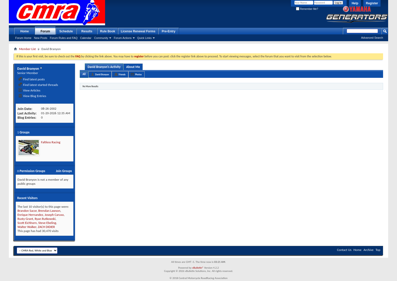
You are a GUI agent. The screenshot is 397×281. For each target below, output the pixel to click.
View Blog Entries (32, 96)
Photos (138, 74)
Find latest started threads (38, 85)
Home (24, 31)
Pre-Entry (168, 31)
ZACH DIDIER (46, 227)
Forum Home (23, 37)
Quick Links (144, 37)
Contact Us (344, 250)
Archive (368, 250)
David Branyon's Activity (104, 67)
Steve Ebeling (47, 223)
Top (377, 250)
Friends (121, 74)
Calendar (85, 37)
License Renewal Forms (138, 31)
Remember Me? (307, 9)
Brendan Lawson (49, 211)
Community (101, 37)
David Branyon (102, 74)
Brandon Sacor (27, 211)
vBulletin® (198, 267)
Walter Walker (26, 227)
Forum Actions (122, 37)
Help (355, 3)
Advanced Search (372, 37)
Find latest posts (31, 79)
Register (372, 3)
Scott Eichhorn (27, 223)
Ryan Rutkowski (45, 219)
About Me (133, 67)
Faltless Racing (50, 142)
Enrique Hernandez (30, 215)
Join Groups (64, 171)
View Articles (29, 90)
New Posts (40, 37)
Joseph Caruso (54, 215)
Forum (45, 31)
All (84, 74)
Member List (27, 49)
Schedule (66, 31)
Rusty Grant (25, 219)
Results (86, 31)
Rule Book (107, 31)
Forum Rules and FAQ (63, 37)
